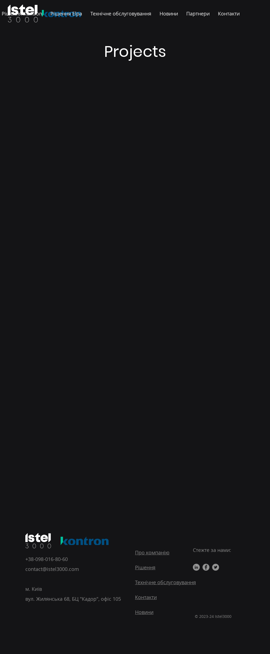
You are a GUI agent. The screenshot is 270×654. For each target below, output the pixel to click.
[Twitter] (215, 567)
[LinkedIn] (196, 567)
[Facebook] (205, 567)
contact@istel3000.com (52, 569)
